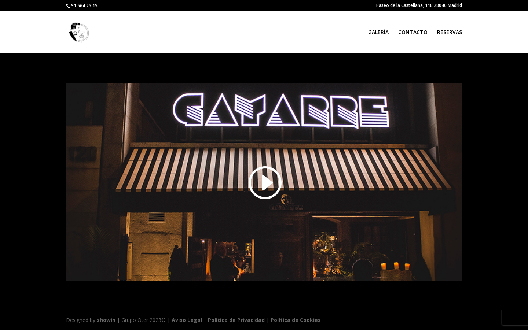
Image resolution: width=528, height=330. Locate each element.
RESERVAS (449, 33)
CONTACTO (413, 33)
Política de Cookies (296, 319)
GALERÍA (378, 33)
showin (106, 319)
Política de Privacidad (236, 319)
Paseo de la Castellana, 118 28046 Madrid (419, 5)
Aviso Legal (187, 319)
